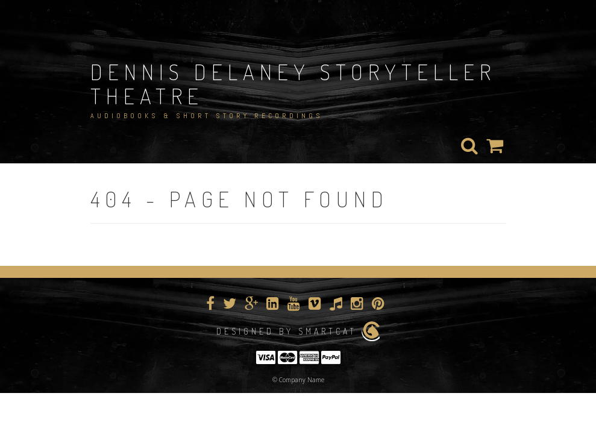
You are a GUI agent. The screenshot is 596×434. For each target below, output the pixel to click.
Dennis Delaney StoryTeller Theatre (293, 84)
